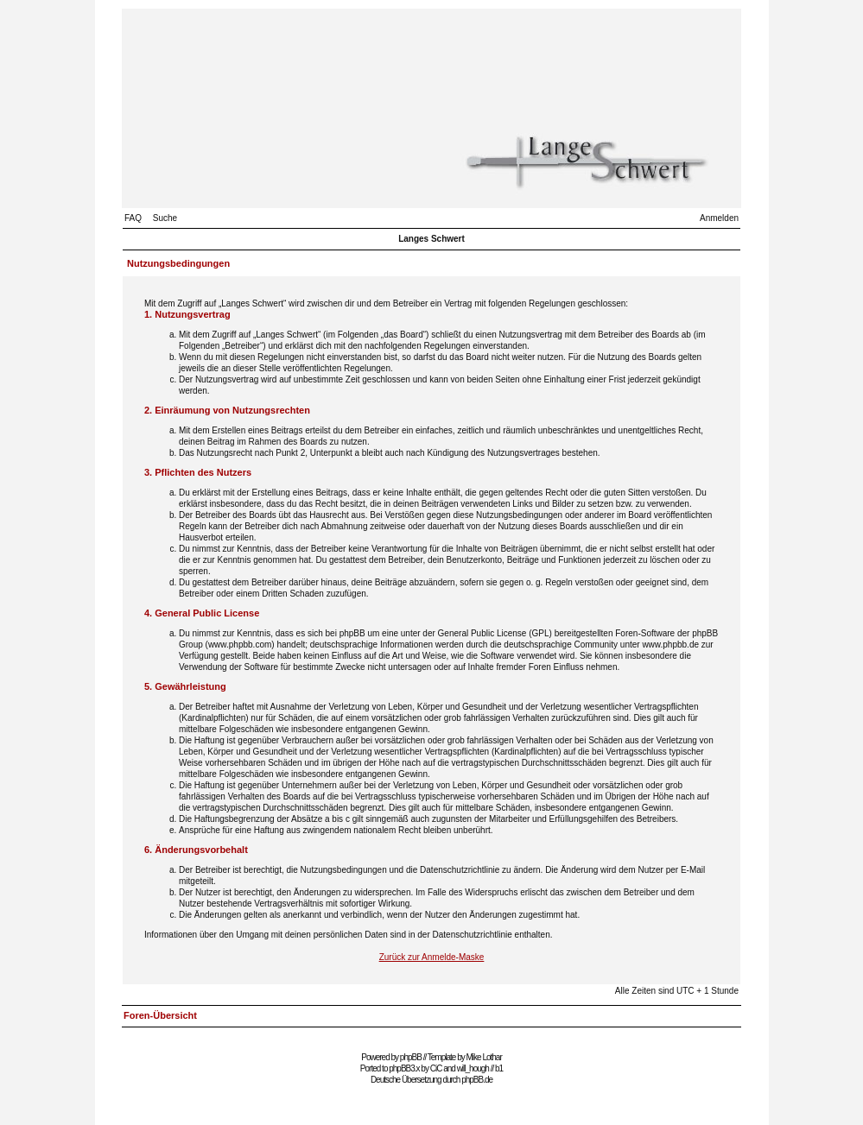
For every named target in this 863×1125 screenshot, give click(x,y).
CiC (436, 1068)
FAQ (133, 218)
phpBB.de (476, 1079)
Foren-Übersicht (160, 1015)
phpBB (411, 1057)
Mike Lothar (484, 1057)
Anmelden (719, 218)
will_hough (473, 1068)
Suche (165, 218)
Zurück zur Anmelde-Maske (432, 957)
